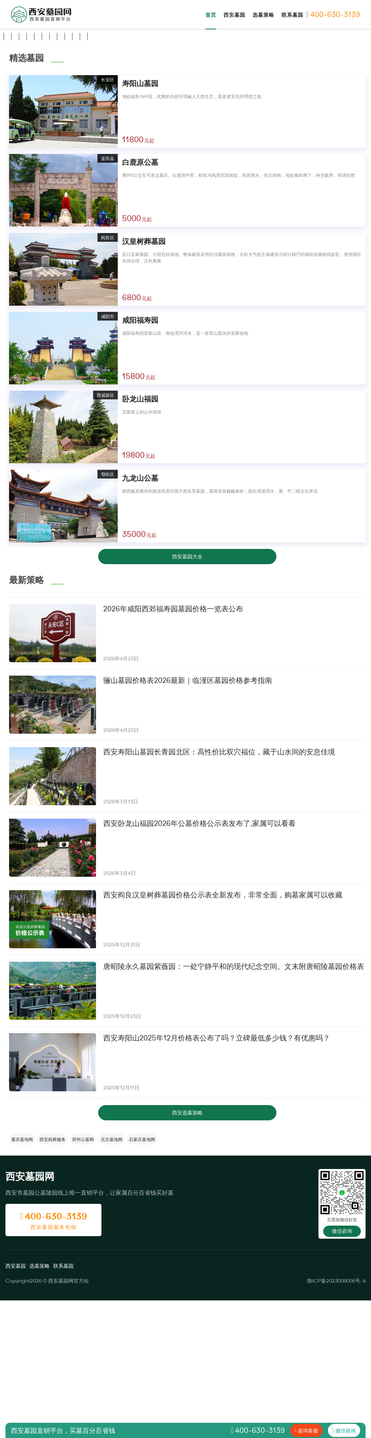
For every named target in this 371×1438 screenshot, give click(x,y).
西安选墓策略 (187, 1250)
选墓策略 (263, 14)
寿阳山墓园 (140, 221)
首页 (210, 14)
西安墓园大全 (187, 694)
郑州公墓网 (83, 1277)
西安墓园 (234, 14)
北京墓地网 (111, 1277)
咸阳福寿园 (140, 458)
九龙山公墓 (140, 615)
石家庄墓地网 (142, 1277)
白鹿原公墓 (140, 300)
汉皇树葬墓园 (144, 379)
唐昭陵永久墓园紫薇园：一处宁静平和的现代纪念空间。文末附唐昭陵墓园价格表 (233, 1104)
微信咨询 (342, 1368)
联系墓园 (292, 14)
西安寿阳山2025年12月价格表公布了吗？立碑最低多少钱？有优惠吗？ (216, 1175)
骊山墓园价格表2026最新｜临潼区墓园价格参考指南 (187, 818)
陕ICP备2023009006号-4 (336, 1418)
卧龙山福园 (140, 536)
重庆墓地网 (22, 1277)
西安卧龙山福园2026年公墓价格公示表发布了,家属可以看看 (199, 961)
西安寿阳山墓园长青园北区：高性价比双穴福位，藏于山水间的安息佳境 (219, 889)
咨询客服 (308, 1430)
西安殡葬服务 (52, 1277)
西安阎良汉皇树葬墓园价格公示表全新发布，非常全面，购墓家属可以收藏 (222, 1032)
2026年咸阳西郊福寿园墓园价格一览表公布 (173, 746)
